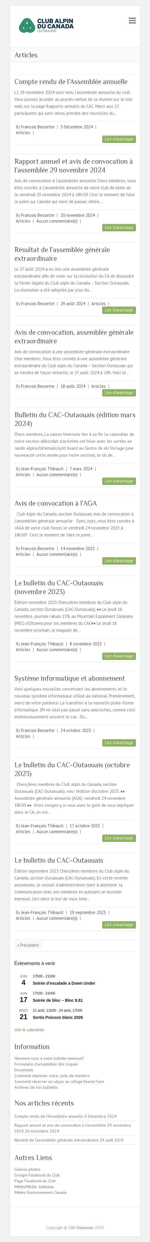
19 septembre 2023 (88, 912)
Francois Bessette (37, 127)
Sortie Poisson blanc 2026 (58, 1017)
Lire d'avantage (119, 139)
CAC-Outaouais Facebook (70, 1217)
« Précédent (28, 945)
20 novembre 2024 (77, 215)
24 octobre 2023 (75, 730)
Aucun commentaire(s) (56, 221)
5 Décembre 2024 (76, 127)
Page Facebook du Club (35, 1180)
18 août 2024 (72, 386)
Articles (23, 132)
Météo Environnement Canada (40, 1192)
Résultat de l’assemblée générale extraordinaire (56, 1140)
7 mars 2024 (81, 468)
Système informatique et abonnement (69, 678)
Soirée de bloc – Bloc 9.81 (58, 1000)
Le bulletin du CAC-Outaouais (58, 860)
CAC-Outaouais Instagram (79, 1217)
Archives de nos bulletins (36, 1087)
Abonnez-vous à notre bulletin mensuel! (49, 1058)
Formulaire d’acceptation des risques (46, 1064)
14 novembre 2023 (77, 548)
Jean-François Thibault (42, 468)
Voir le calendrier (29, 1030)
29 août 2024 (72, 303)
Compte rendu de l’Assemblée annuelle (70, 81)
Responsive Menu (132, 20)
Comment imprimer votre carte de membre (52, 1075)
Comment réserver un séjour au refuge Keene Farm (59, 1081)
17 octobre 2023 (85, 825)
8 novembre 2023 (86, 644)
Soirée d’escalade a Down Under (64, 983)
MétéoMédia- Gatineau (34, 1186)
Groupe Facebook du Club (37, 1175)
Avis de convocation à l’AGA (55, 503)
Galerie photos (27, 1169)
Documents (24, 1069)
